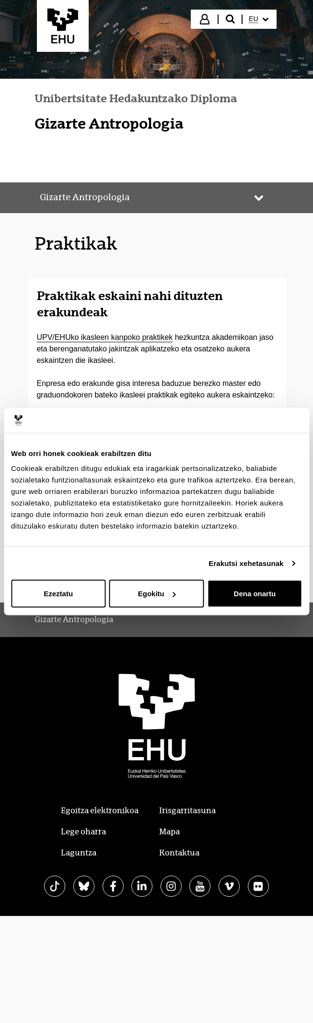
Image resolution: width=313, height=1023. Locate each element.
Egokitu (157, 594)
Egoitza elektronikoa (100, 810)
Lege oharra (83, 831)
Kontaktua (179, 852)
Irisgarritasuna (187, 810)
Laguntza (78, 852)
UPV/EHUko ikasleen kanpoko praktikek (105, 337)
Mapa (169, 831)
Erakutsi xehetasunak (246, 563)
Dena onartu (255, 594)
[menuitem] (258, 19)
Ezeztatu (58, 594)
